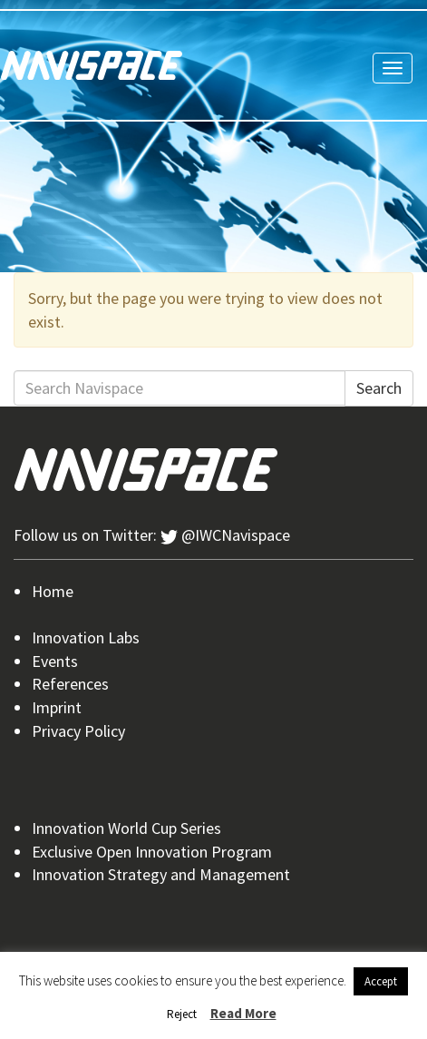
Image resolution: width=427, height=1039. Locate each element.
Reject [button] (182, 1014)
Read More (243, 1013)
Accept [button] (380, 981)
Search (379, 387)
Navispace (91, 65)
